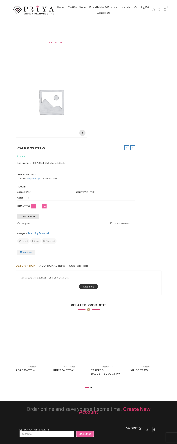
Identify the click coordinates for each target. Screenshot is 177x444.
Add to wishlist (148, 144)
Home (18, 42)
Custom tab (78, 186)
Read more (88, 207)
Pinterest (123, 161)
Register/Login (108, 99)
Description (26, 186)
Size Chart (100, 173)
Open (82, 133)
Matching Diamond (34, 42)
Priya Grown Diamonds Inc (88, 437)
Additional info (52, 186)
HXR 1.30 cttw (138, 291)
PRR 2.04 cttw (64, 291)
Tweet (97, 161)
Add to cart (104, 137)
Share (110, 161)
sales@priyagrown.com (142, 399)
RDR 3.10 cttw (26, 291)
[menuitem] (60, 7)
